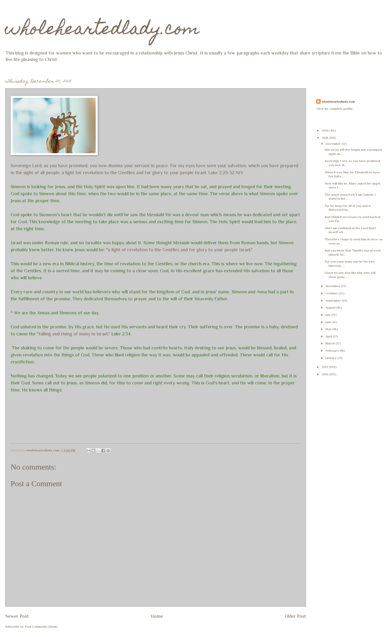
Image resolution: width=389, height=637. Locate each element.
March (330, 343)
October (331, 293)
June (328, 322)
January (331, 358)
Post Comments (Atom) (41, 626)
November (333, 286)
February (332, 351)
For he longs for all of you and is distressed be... (348, 208)
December (333, 144)
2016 (325, 374)
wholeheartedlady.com (102, 30)
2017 (325, 367)
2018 (325, 138)
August (330, 307)
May (328, 329)
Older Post (295, 616)
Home (157, 616)
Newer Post (17, 616)
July (328, 315)
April (329, 336)
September (333, 300)
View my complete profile (334, 109)
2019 (325, 130)
